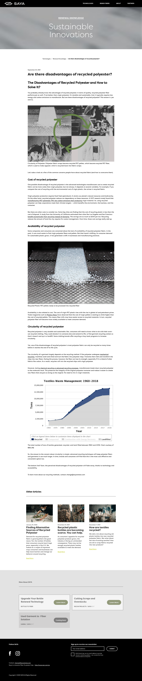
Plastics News (52, 315)
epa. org (31, 447)
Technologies (46, 59)
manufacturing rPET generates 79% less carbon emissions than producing (55, 200)
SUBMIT (112, 649)
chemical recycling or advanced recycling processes (59, 368)
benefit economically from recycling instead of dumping (48, 217)
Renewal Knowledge (59, 59)
